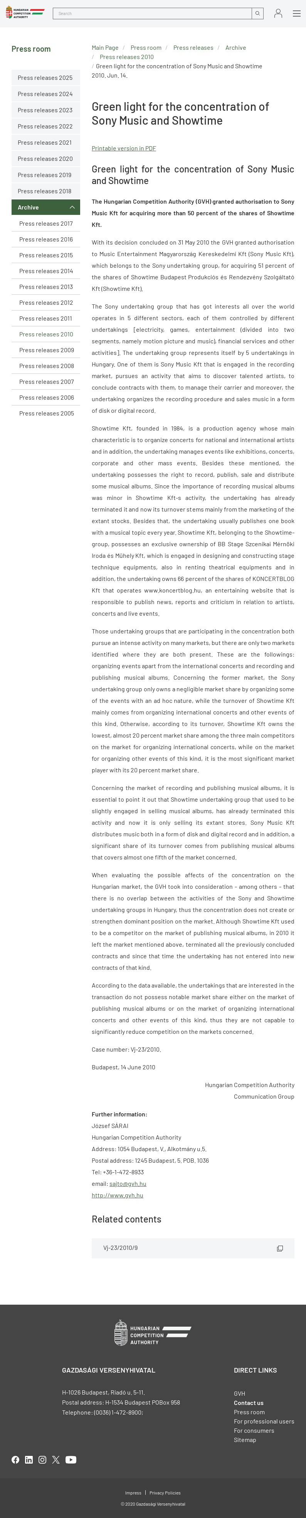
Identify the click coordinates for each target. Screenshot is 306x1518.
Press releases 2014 (46, 270)
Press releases (193, 47)
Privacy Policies (165, 1492)
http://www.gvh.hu (117, 1195)
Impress (133, 1492)
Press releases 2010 (46, 334)
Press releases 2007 (46, 381)
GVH (239, 1393)
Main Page (105, 47)
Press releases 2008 (46, 365)
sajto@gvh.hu (127, 1183)
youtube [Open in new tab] (71, 1460)
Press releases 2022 (45, 126)
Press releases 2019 (44, 174)
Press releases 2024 (45, 93)
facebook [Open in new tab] (15, 1460)
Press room (146, 47)
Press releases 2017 (46, 223)
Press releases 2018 (44, 190)
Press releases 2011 (45, 318)
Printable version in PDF (124, 148)
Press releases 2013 (46, 286)
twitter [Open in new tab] (56, 1460)
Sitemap (245, 1439)
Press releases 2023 (45, 109)
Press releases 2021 (45, 142)
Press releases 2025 (45, 77)
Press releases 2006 (46, 397)
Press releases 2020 (45, 158)
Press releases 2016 (46, 239)
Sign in (278, 13)
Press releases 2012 (46, 302)
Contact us (249, 1402)
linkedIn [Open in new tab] (29, 1460)
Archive (28, 207)
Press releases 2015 (46, 254)
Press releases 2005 (46, 413)
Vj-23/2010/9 (120, 1247)
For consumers (254, 1430)
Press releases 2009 (46, 349)
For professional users (264, 1421)
